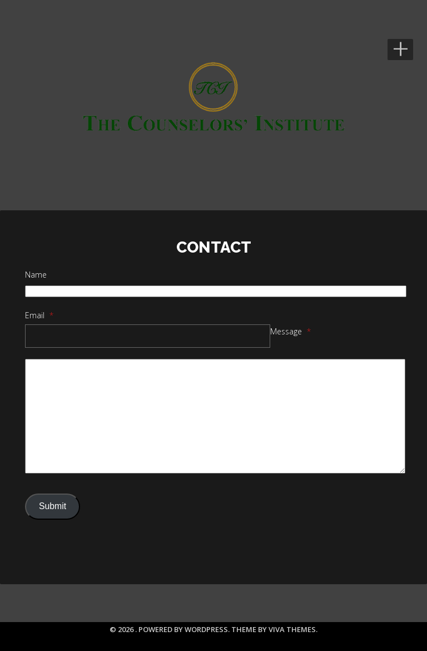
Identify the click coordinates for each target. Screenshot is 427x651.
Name (36, 274)
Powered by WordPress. (184, 629)
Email (39, 315)
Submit (52, 506)
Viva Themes (292, 629)
